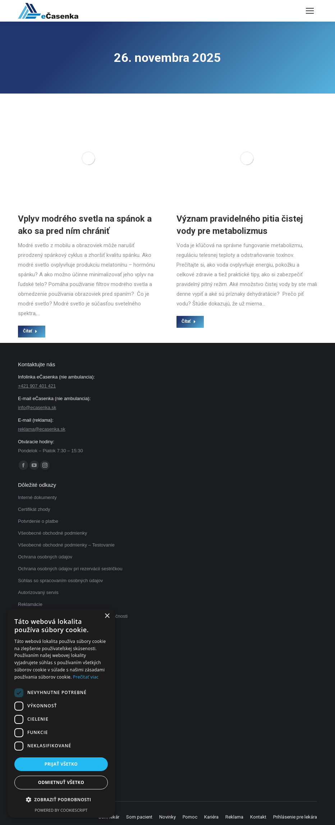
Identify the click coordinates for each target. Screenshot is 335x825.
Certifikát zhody (34, 509)
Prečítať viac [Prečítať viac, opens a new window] (85, 677)
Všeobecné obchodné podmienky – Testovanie (66, 545)
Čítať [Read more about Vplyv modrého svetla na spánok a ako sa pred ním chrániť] (30, 331)
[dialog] (61, 713)
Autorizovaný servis (38, 592)
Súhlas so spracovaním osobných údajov (60, 580)
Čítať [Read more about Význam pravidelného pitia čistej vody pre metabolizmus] (189, 321)
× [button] (107, 616)
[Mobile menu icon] (310, 11)
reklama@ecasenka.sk (41, 429)
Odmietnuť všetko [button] (61, 782)
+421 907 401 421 (37, 386)
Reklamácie (30, 604)
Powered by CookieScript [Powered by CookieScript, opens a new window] (61, 810)
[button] (61, 800)
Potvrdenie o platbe (38, 521)
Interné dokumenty (37, 497)
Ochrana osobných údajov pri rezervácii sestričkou (70, 568)
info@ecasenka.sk (37, 407)
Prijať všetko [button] (61, 764)
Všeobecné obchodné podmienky (52, 533)
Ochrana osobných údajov (45, 556)
